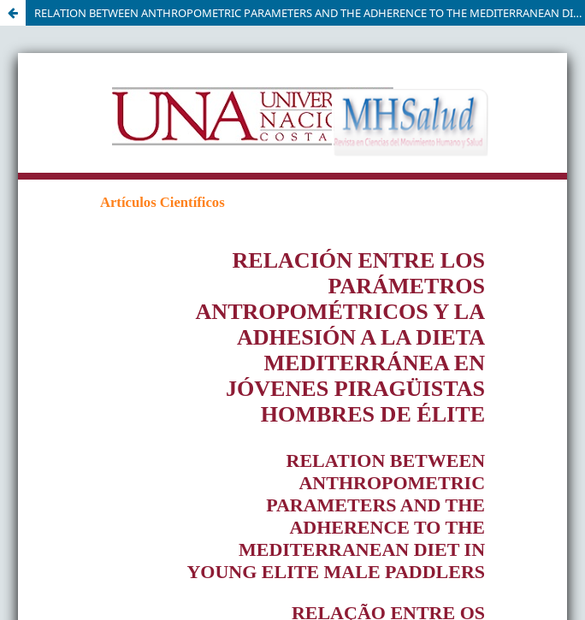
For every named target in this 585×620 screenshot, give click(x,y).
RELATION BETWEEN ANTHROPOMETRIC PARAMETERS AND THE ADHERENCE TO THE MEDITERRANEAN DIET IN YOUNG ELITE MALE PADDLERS (309, 13)
